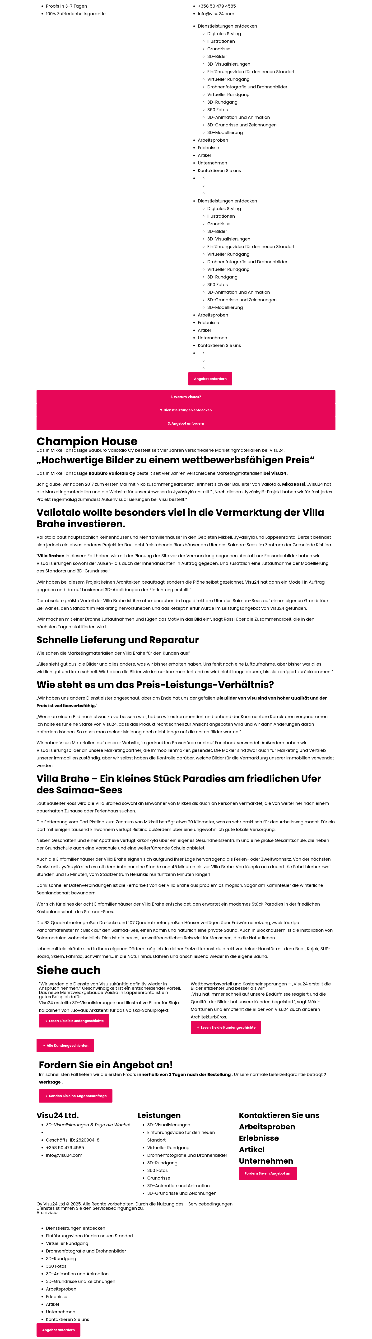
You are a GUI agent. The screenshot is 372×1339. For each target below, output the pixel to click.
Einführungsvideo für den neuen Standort (251, 72)
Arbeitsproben (213, 140)
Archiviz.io (47, 1212)
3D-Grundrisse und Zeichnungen (242, 125)
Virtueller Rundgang (228, 79)
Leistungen (159, 1115)
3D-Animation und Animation (238, 117)
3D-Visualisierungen (228, 64)
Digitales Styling (224, 34)
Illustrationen (221, 41)
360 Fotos (217, 110)
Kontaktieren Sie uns (219, 170)
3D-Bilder (217, 56)
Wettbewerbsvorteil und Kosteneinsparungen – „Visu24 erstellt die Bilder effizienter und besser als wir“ (261, 986)
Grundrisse (218, 49)
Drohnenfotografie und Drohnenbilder (247, 87)
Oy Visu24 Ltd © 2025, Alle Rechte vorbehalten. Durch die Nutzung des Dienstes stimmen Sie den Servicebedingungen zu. (110, 1206)
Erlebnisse (208, 148)
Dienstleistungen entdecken (227, 26)
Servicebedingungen (210, 1204)
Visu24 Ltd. (58, 1115)
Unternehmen (212, 163)
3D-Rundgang (222, 102)
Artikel (204, 155)
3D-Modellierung (225, 132)
